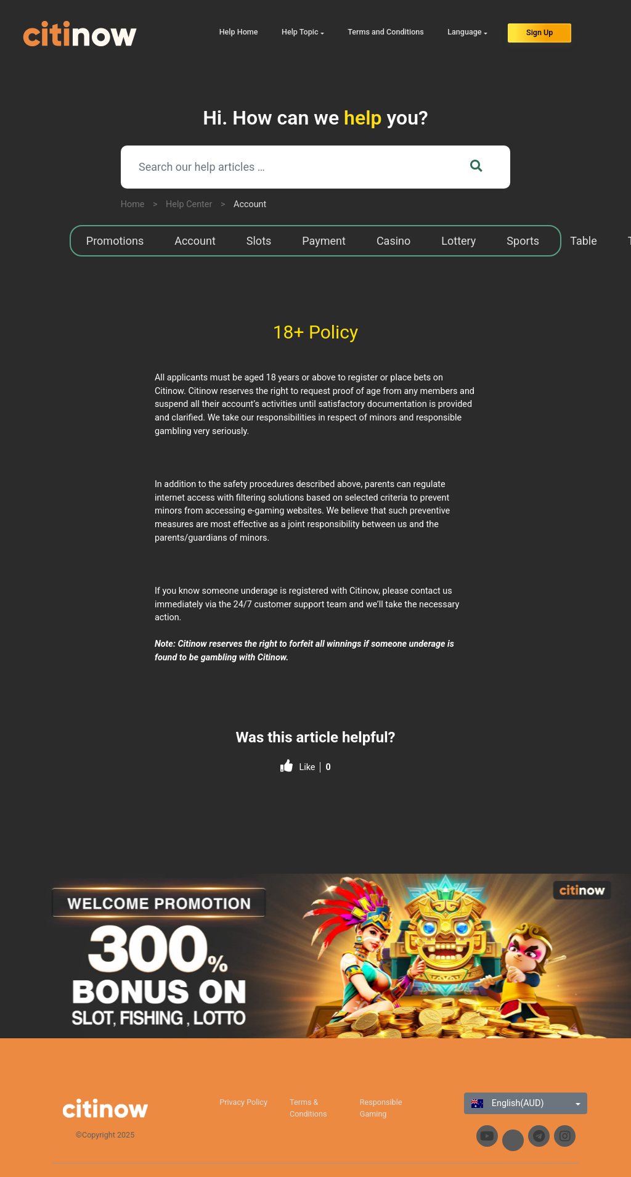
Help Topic (300, 31)
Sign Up (539, 32)
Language (464, 31)
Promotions (115, 240)
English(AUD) (507, 1103)
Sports (523, 240)
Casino (393, 240)
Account (250, 204)
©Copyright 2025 (105, 1134)
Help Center (189, 204)
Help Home (238, 31)
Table (583, 240)
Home (133, 204)
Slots (259, 240)
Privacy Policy (243, 1102)
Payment (324, 240)
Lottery (458, 240)
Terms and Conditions (386, 31)
